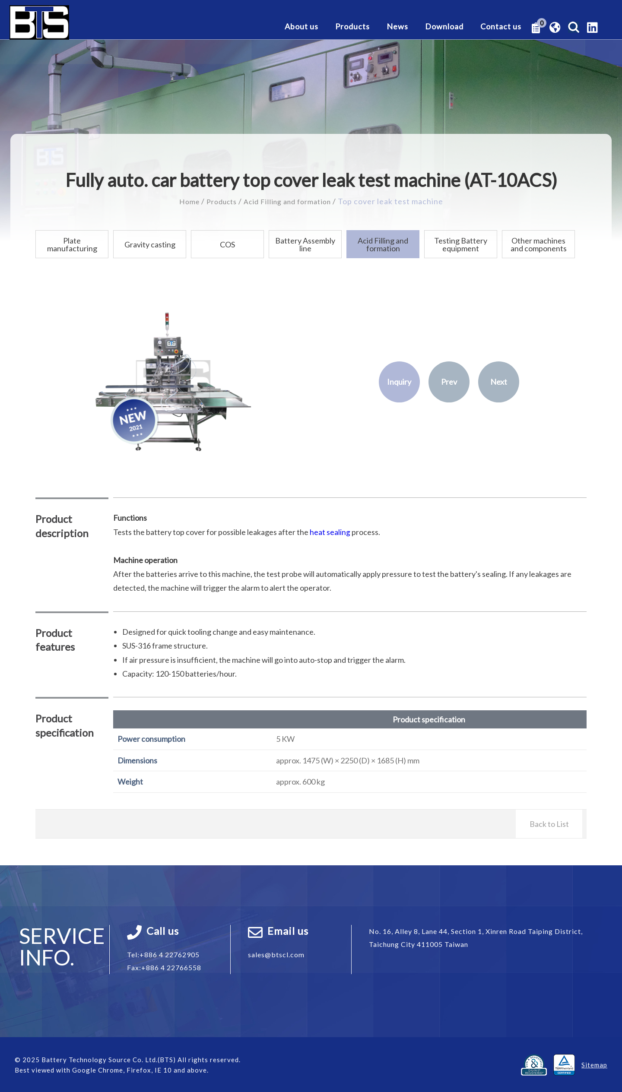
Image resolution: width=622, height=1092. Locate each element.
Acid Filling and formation (290, 201)
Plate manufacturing (72, 244)
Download (444, 26)
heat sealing (330, 531)
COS (227, 244)
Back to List (549, 823)
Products (352, 26)
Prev (449, 381)
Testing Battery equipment (460, 244)
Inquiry (399, 381)
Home (182, 201)
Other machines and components (539, 244)
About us (301, 26)
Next (498, 381)
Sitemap (594, 1064)
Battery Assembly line (305, 244)
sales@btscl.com (276, 954)
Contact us (500, 26)
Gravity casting (149, 244)
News (397, 26)
